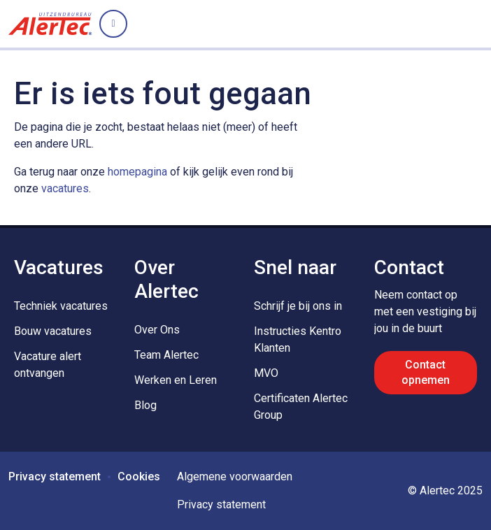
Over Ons (157, 329)
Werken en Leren (175, 380)
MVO (266, 373)
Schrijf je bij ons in (298, 306)
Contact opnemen (425, 372)
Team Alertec (166, 354)
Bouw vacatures (53, 331)
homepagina (137, 171)
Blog (145, 405)
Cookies (139, 476)
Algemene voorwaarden (234, 476)
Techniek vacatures (61, 306)
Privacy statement (54, 476)
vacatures (65, 188)
